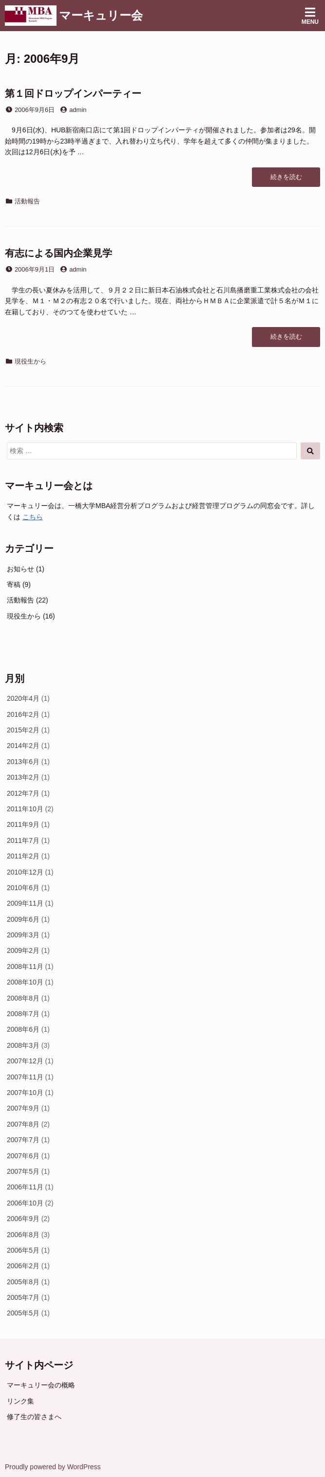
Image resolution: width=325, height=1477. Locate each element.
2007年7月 (23, 1140)
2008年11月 (25, 966)
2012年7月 (23, 793)
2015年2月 (23, 730)
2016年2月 (23, 714)
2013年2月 (23, 777)
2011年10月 (25, 809)
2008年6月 (23, 1029)
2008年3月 (23, 1045)
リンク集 (20, 1401)
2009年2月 (23, 950)
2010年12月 (25, 872)
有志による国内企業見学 (58, 253)
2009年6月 (23, 919)
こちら (32, 517)
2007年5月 (23, 1171)
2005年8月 (23, 1282)
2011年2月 (23, 856)
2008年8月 (23, 998)
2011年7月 (23, 840)
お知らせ (20, 569)
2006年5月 (23, 1250)
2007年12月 (25, 1061)
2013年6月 (23, 762)
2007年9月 (23, 1108)
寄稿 (13, 584)
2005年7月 (23, 1297)
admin (77, 109)
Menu (310, 15)
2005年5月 (23, 1313)
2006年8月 (23, 1235)
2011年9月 (23, 824)
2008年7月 (23, 1014)
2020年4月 (23, 698)
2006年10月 (25, 1203)
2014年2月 (23, 745)
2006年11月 (25, 1187)
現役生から (30, 361)
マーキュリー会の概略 (41, 1385)
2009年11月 (25, 903)
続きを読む (286, 179)
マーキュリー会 (101, 15)
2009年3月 (23, 935)
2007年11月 (25, 1077)
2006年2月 (23, 1266)
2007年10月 (25, 1092)
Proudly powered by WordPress (53, 1467)
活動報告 (27, 201)
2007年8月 (23, 1124)
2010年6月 (23, 888)
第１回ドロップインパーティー (73, 93)
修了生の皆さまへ (34, 1417)
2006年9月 (23, 1218)
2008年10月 (25, 982)
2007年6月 (23, 1156)
